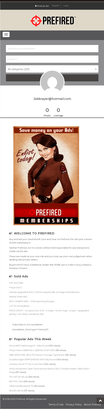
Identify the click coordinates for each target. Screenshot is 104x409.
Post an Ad (41, 6)
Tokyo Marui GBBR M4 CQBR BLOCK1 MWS (32, 350)
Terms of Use (56, 404)
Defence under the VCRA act (48, 264)
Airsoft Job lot (16, 390)
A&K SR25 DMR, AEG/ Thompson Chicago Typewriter (37, 354)
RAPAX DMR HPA (18, 296)
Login (66, 5)
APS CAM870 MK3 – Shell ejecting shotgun (32, 301)
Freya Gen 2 (15, 287)
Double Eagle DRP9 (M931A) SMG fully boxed (33, 359)
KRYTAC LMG (16, 381)
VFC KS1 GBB (16, 283)
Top (100, 400)
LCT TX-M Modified (19, 306)
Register (56, 5)
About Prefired (92, 404)
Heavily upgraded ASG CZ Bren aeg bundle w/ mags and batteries (44, 292)
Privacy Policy (74, 404)
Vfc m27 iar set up (18, 376)
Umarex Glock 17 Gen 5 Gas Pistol (26, 364)
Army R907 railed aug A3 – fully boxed (29, 345)
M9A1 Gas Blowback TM (21, 386)
